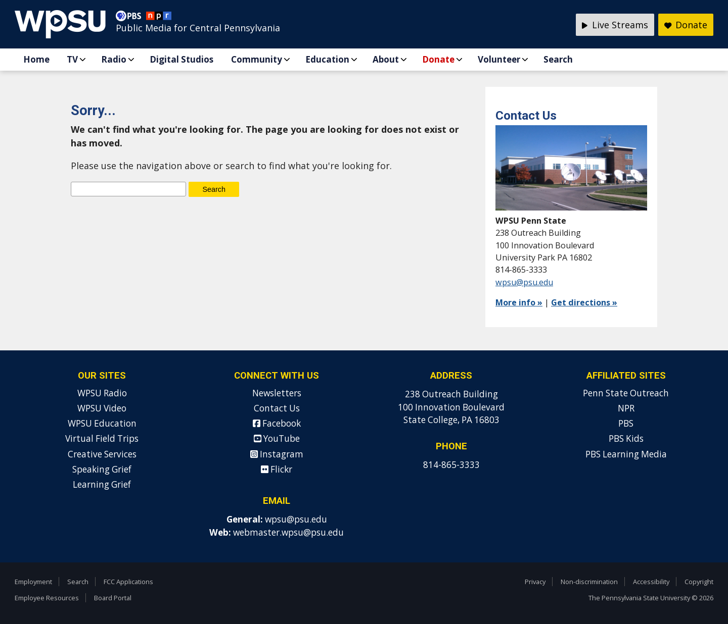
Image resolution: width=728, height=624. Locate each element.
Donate (438, 59)
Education (327, 59)
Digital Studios (181, 59)
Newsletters (276, 393)
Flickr (276, 469)
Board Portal (112, 597)
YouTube (277, 438)
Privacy (535, 581)
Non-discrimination (589, 581)
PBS (625, 423)
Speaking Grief (101, 469)
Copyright (699, 581)
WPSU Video (101, 408)
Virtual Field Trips (102, 438)
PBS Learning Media (626, 454)
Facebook (277, 423)
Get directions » (584, 302)
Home (36, 59)
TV (72, 59)
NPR (626, 408)
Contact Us (277, 408)
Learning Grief (102, 484)
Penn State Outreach (626, 393)
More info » (518, 302)
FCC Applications (128, 581)
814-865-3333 (451, 465)
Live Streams (615, 25)
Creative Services (102, 454)
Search (558, 59)
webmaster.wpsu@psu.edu (288, 532)
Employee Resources (47, 597)
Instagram (276, 454)
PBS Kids (626, 438)
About (386, 59)
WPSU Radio (102, 393)
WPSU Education (102, 423)
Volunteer (499, 59)
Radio (113, 59)
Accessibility (651, 581)
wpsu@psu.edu (524, 282)
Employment (33, 581)
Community (256, 59)
